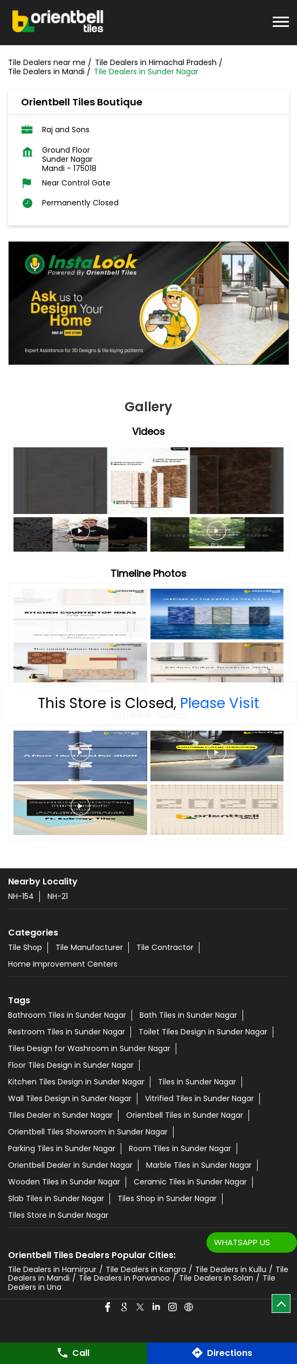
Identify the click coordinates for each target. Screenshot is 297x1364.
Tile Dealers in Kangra (146, 1269)
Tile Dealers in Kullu (230, 1269)
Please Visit (219, 703)
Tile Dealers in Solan (216, 1278)
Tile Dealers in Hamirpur (52, 1269)
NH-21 (57, 896)
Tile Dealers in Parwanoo (124, 1278)
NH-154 (21, 896)
